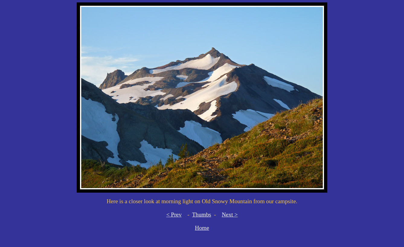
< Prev (174, 214)
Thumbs (201, 214)
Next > (230, 214)
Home (202, 228)
